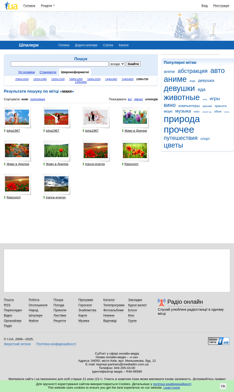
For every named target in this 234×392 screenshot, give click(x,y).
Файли (34, 320)
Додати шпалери (86, 45)
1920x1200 (58, 79)
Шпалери (35, 315)
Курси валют (137, 305)
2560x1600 (22, 79)
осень (226, 112)
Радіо (8, 325)
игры (215, 98)
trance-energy (93, 164)
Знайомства (87, 310)
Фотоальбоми (113, 310)
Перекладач (13, 310)
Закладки (135, 300)
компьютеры (189, 106)
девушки (179, 88)
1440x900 (128, 79)
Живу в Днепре (134, 130)
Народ (33, 310)
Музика (83, 320)
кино (170, 105)
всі (130, 99)
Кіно (131, 315)
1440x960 (111, 79)
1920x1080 (40, 79)
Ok (223, 386)
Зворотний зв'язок (17, 344)
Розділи (46, 5)
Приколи (59, 310)
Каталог (109, 300)
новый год (206, 112)
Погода (58, 305)
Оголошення (38, 305)
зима (205, 99)
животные (182, 97)
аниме (175, 79)
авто (218, 70)
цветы (173, 145)
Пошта (9, 300)
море (168, 111)
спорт (205, 139)
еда (201, 89)
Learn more (172, 387)
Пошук (58, 300)
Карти (82, 315)
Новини (109, 315)
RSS (7, 305)
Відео (8, 315)
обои (217, 111)
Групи (132, 320)
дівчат (138, 99)
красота (220, 106)
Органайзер (12, 320)
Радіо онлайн (185, 301)
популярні (37, 99)
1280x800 (81, 82)
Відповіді (110, 320)
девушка (206, 80)
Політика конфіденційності (56, 344)
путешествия (181, 138)
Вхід (205, 5)
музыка (183, 110)
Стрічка (108, 45)
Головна (29, 5)
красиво (207, 106)
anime (169, 71)
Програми (85, 300)
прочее (179, 129)
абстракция (193, 71)
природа (182, 119)
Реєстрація (221, 5)
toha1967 (12, 130)
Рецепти (59, 320)
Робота (34, 300)
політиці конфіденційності (172, 384)
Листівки (59, 315)
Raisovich (130, 164)
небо (196, 111)
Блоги (132, 310)
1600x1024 (94, 79)
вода (192, 80)
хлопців (151, 99)
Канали (124, 45)
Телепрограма (114, 305)
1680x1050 (76, 79)
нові (24, 99)
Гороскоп (85, 305)
